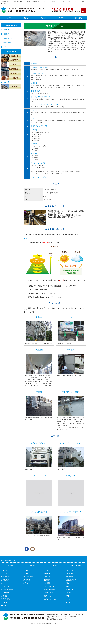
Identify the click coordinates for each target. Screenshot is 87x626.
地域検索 (6, 34)
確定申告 (69, 592)
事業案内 (47, 573)
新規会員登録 (7, 42)
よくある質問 (48, 592)
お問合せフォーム (50, 599)
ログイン (6, 47)
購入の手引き (48, 596)
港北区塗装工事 (49, 586)
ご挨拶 (46, 570)
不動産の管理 (70, 576)
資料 (67, 596)
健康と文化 (69, 589)
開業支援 (47, 580)
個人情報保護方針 (50, 589)
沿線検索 (6, 29)
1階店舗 (3, 605)
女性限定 (4, 596)
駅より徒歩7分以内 (7, 589)
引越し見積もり (71, 580)
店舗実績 (6, 82)
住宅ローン (69, 570)
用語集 (68, 602)
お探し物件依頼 (8, 38)
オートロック (5, 602)
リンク (68, 599)
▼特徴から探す (6, 586)
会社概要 (47, 583)
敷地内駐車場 (5, 599)
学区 (67, 586)
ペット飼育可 (5, 592)
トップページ (9, 18)
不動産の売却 (70, 573)
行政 (67, 583)
